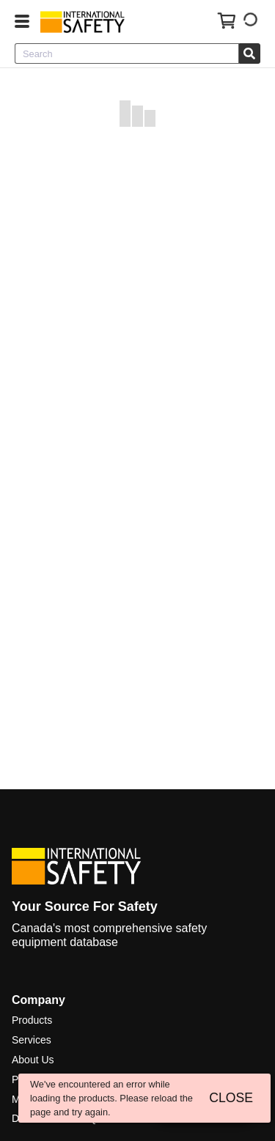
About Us (33, 1060)
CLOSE (231, 1097)
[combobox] (127, 53)
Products (32, 1020)
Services (31, 1040)
